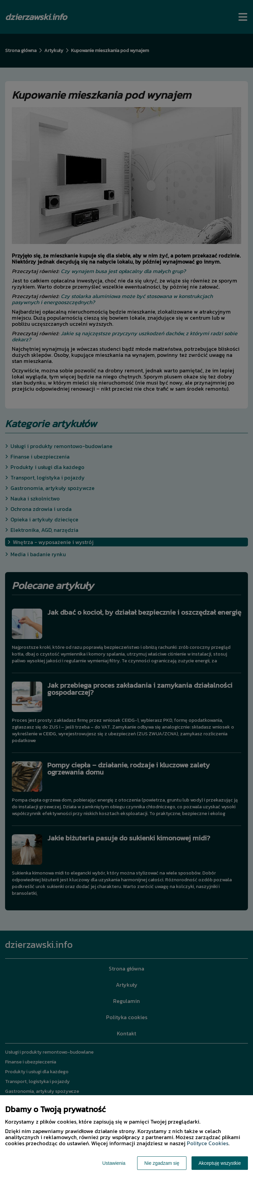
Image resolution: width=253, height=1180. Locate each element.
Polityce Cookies (207, 1143)
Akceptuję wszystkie (220, 1163)
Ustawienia (113, 1163)
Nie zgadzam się (161, 1163)
